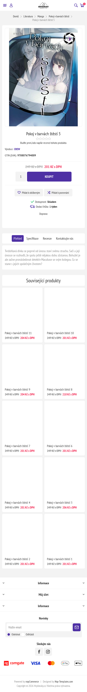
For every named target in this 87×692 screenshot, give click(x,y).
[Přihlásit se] (39, 627)
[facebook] (39, 652)
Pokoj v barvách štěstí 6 (59, 446)
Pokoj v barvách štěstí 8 (59, 389)
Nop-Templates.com (64, 681)
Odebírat (16, 634)
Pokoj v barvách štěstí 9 (17, 389)
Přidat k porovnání (60, 192)
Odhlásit (30, 634)
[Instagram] (48, 652)
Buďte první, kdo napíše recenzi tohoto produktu (43, 143)
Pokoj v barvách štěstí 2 (17, 559)
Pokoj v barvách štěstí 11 (18, 333)
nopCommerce (32, 681)
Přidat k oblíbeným (31, 192)
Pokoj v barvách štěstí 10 (60, 333)
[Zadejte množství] (20, 177)
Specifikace (32, 238)
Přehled (18, 238)
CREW (17, 149)
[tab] (18, 238)
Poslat (77, 627)
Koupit (49, 177)
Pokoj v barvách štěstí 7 (17, 446)
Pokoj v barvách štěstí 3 (59, 503)
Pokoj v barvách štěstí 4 (17, 503)
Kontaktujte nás (64, 238)
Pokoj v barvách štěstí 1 (59, 559)
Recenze (47, 238)
